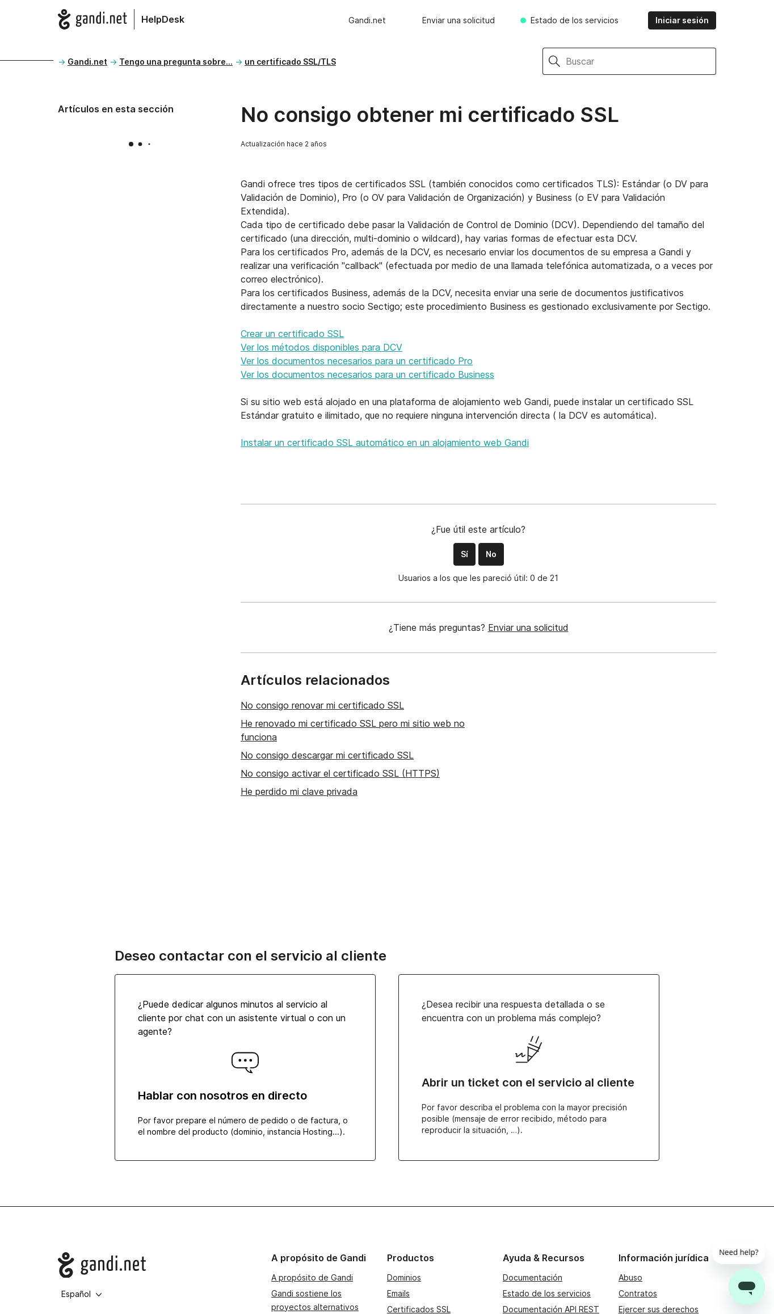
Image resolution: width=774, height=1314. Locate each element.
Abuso (630, 1277)
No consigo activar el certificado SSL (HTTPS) (340, 773)
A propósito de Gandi (312, 1277)
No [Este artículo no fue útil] (491, 554)
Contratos (638, 1293)
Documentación (532, 1277)
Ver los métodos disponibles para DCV (321, 347)
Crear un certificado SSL (292, 333)
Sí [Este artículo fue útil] (464, 554)
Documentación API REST (551, 1309)
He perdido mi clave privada (299, 791)
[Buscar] (641, 61)
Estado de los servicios (575, 20)
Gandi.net (367, 20)
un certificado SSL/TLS (290, 61)
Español (81, 1294)
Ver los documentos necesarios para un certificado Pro (357, 361)
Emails (398, 1293)
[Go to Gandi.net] (155, 1265)
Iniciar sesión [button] (682, 20)
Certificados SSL (419, 1309)
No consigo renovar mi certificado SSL (322, 705)
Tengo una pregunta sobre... (176, 61)
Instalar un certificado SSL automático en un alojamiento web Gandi (385, 442)
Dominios (404, 1277)
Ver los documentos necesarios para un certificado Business (367, 374)
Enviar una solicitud (458, 20)
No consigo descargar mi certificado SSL (327, 755)
